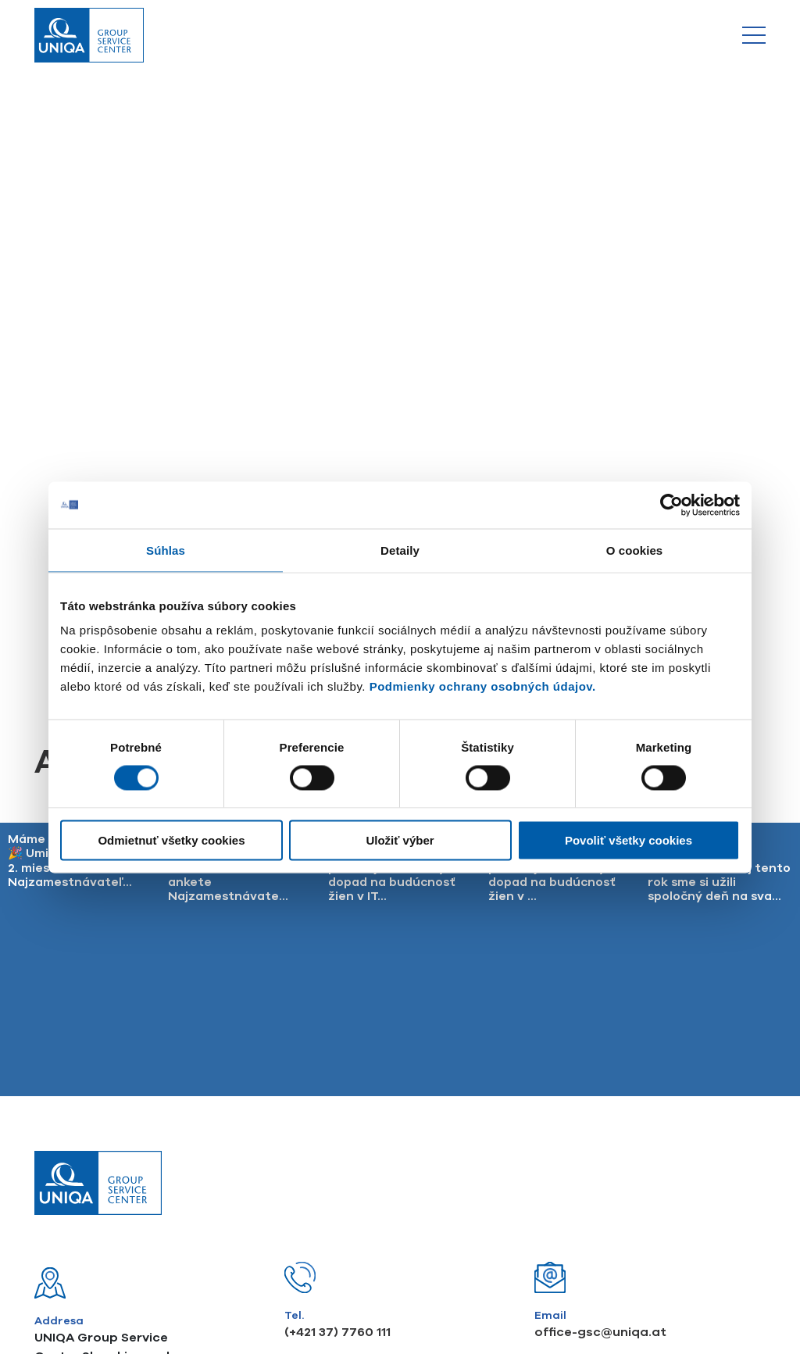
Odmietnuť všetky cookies (171, 840)
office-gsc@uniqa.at (600, 1059)
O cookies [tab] (634, 549)
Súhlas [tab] (165, 549)
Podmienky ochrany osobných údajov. (483, 686)
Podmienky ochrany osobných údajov (133, 1247)
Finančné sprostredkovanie (399, 1247)
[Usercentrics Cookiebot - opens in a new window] (671, 504)
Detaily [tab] (400, 549)
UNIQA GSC (518, 1247)
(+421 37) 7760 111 (337, 1059)
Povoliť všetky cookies (628, 840)
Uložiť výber (400, 840)
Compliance (280, 1247)
